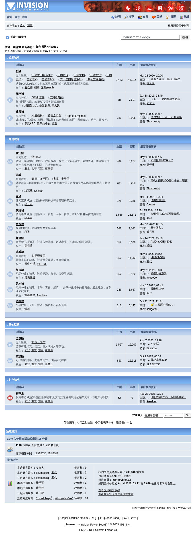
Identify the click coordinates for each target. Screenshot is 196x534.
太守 (34, 168)
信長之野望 (54, 115)
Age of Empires (76, 115)
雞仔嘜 (151, 164)
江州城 (20, 93)
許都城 (20, 301)
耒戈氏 (56, 105)
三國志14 (62, 75)
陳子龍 (151, 83)
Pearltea (42, 295)
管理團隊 (69, 422)
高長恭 (28, 245)
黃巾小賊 (29, 263)
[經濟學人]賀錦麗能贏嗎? (165, 213)
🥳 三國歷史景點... (162, 304)
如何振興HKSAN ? (47, 46)
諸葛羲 (28, 190)
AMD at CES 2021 (161, 241)
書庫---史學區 (61, 178)
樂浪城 (20, 269)
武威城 (20, 251)
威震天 (151, 231)
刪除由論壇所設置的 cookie (148, 508)
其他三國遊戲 (95, 79)
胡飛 (36, 87)
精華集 (20, 393)
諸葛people (47, 87)
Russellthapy (44, 498)
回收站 (36, 156)
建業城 (20, 111)
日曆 (173, 16)
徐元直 (28, 204)
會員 (145, 16)
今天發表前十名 (104, 422)
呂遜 (54, 123)
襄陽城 (20, 210)
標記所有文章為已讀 (179, 508)
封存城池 (14, 379)
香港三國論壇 (18, 36)
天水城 (20, 283)
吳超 (149, 218)
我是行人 (152, 348)
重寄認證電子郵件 (178, 25)
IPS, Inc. (125, 524)
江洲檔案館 (56, 97)
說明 (118, 16)
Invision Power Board (93, 524)
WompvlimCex (64, 498)
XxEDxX (42, 264)
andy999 (152, 277)
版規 (25, 17)
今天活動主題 (85, 422)
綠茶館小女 (31, 105)
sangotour (152, 309)
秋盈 (27, 231)
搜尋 (131, 16)
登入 (22, 25)
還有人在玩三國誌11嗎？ (165, 79)
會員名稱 (52, 453)
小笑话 (155, 343)
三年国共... (157, 227)
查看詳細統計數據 (109, 490)
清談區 (20, 356)
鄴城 (18, 71)
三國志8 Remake (42, 75)
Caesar (38, 190)
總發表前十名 (124, 422)
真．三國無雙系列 (70, 79)
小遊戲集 (37, 115)
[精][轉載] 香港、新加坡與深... (168, 397)
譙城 (18, 174)
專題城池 (14, 139)
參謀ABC (29, 123)
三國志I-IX (48, 79)
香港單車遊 (157, 288)
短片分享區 (38, 342)
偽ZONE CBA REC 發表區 (166, 117)
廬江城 (20, 153)
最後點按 (40, 453)
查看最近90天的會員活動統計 (115, 494)
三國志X (32, 79)
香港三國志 (13, 17)
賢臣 (41, 168)
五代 (149, 261)
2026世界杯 (158, 257)
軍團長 (49, 168)
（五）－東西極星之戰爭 (165, 99)
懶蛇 (149, 245)
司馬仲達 (29, 277)
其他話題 (14, 324)
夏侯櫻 (28, 87)
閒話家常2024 (159, 359)
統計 (186, 16)
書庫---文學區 (40, 178)
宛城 (18, 196)
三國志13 (79, 75)
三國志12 (95, 75)
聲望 (159, 16)
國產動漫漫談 (159, 273)
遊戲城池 (14, 57)
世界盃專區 (38, 255)
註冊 (30, 25)
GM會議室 (38, 97)
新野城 (20, 238)
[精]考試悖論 (158, 200)
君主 (27, 168)
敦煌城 (20, 224)
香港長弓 (44, 105)
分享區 (20, 338)
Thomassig (153, 121)
